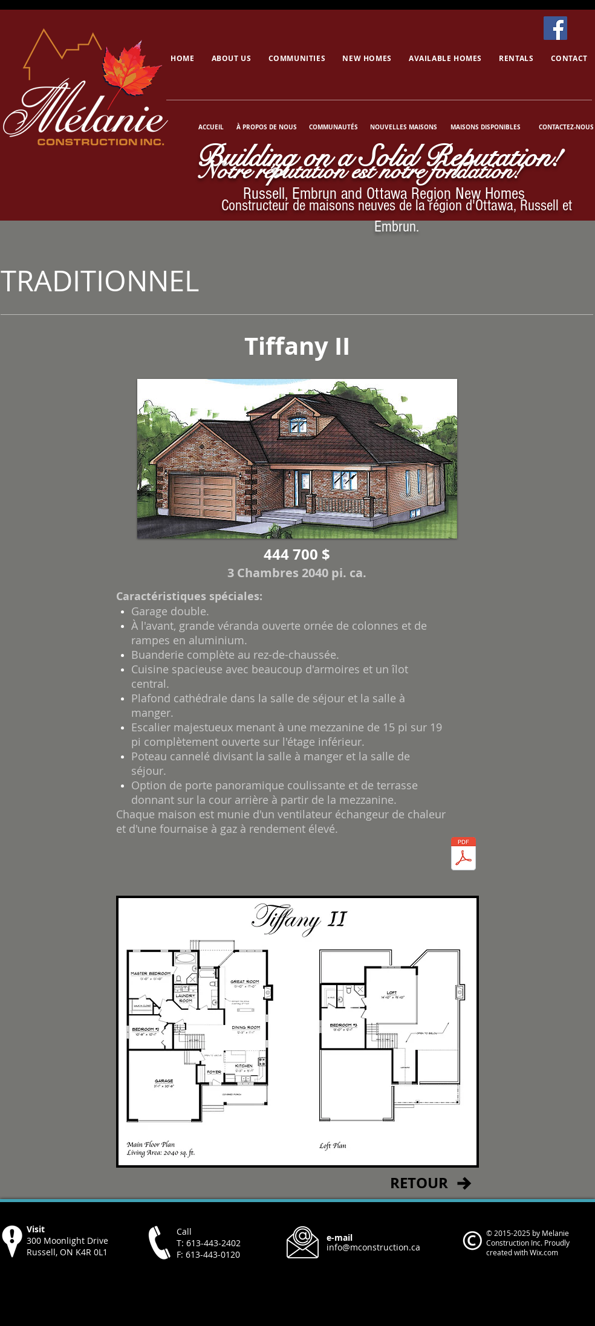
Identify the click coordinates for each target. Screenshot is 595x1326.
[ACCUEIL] (211, 127)
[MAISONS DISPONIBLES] (485, 127)
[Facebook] (555, 28)
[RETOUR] (418, 1183)
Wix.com (544, 1252)
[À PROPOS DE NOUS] (267, 127)
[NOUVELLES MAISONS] (403, 127)
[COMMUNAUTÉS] (333, 127)
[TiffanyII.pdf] (463, 855)
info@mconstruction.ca (373, 1247)
